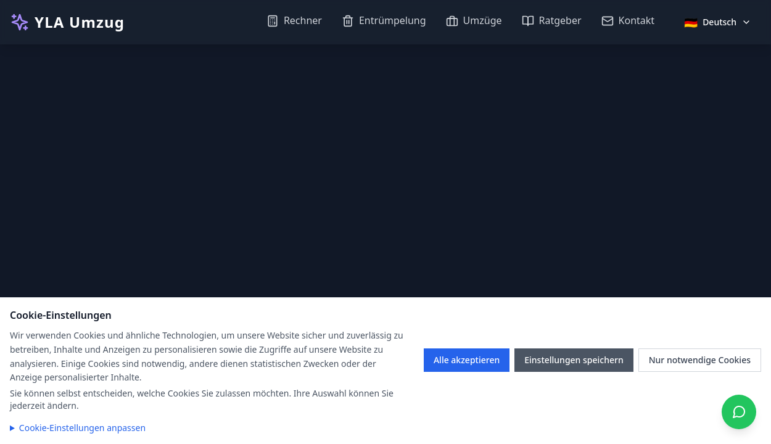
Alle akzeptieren (467, 360)
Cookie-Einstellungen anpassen (82, 428)
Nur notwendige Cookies (700, 360)
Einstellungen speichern (574, 360)
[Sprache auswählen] (717, 22)
